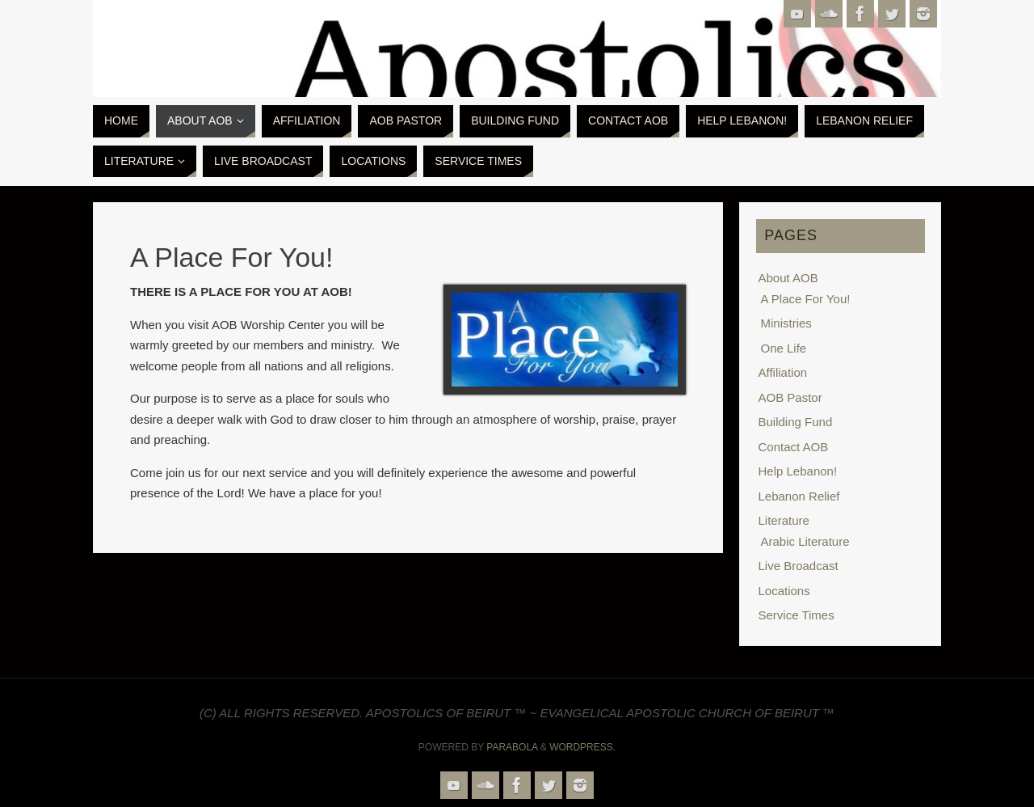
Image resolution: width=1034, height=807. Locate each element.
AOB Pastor (790, 397)
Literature (784, 520)
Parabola (511, 747)
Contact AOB (794, 447)
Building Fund (796, 422)
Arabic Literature (805, 541)
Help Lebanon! (798, 471)
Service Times (796, 615)
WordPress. (582, 747)
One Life (784, 348)
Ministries (786, 323)
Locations (784, 591)
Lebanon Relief (799, 496)
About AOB (788, 278)
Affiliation (783, 372)
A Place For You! (806, 299)
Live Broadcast (799, 566)
